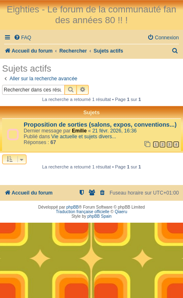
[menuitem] (22, 37)
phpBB (72, 207)
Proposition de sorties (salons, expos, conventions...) (100, 124)
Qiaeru (121, 211)
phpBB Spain (99, 216)
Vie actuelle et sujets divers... (83, 136)
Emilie (79, 131)
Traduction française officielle (83, 211)
